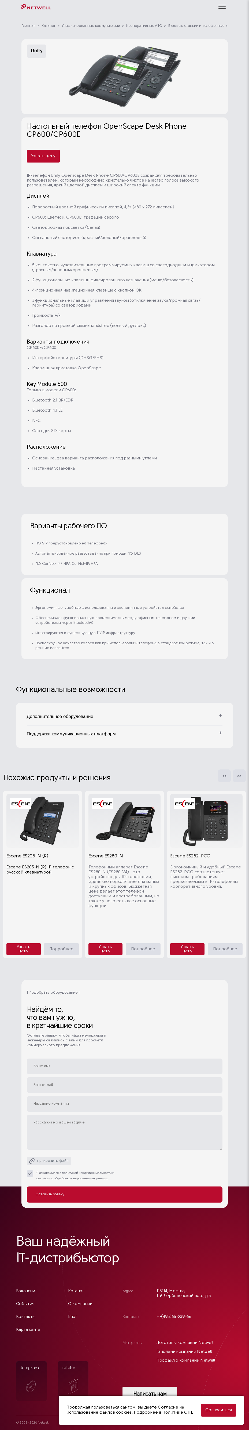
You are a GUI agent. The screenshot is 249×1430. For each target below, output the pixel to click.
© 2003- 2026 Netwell (32, 1422)
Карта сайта (28, 1330)
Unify (36, 51)
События (25, 1304)
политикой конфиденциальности (87, 1173)
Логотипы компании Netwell (185, 1343)
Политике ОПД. (178, 1412)
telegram (30, 1380)
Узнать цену (43, 156)
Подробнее (61, 949)
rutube (70, 1380)
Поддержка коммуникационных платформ (71, 733)
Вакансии (25, 1291)
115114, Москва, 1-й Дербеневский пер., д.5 (184, 1293)
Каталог (48, 26)
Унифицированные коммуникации (91, 26)
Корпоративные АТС (144, 26)
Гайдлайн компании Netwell (184, 1352)
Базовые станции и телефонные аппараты (205, 26)
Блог (72, 1317)
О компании (80, 1304)
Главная (28, 26)
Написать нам (149, 1394)
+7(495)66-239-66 (174, 1317)
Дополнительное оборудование (60, 716)
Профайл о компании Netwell (186, 1360)
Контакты (25, 1317)
